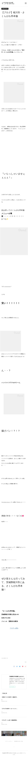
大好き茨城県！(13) (4, 658)
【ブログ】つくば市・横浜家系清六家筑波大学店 (12, 720)
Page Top (14, 747)
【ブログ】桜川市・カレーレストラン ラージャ (12, 708)
